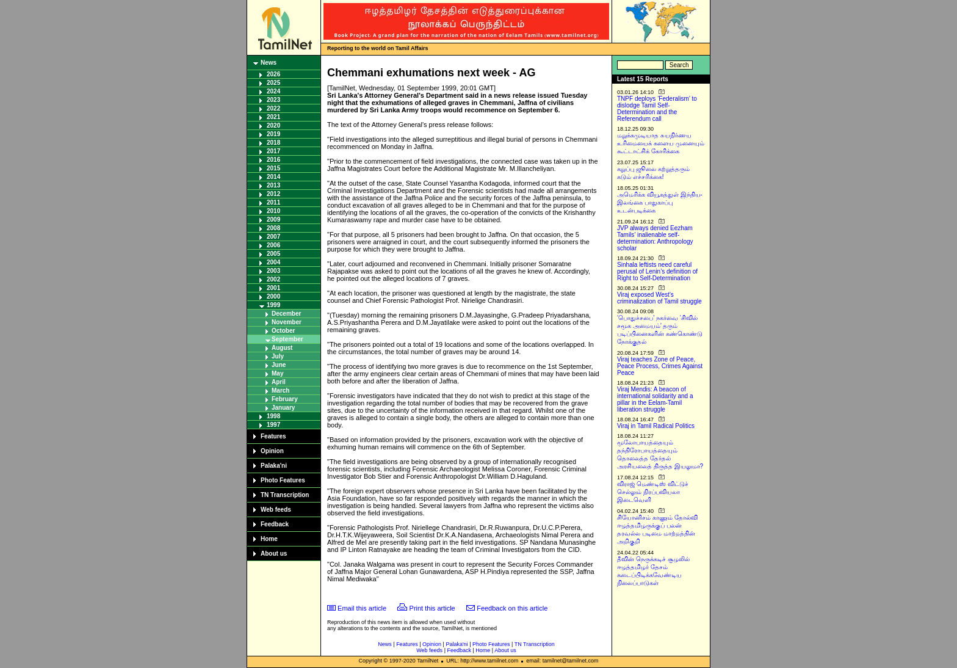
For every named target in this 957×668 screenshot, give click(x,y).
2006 (273, 245)
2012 (273, 194)
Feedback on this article (512, 608)
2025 (273, 82)
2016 (273, 159)
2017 (273, 151)
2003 (273, 270)
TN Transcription (285, 495)
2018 (273, 142)
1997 (273, 424)
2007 (273, 236)
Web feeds (276, 509)
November (287, 322)
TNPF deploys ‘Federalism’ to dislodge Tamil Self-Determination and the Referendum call (657, 108)
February (285, 399)
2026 (273, 74)
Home (269, 538)
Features (273, 436)
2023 (273, 99)
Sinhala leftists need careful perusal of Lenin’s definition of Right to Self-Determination (657, 271)
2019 (273, 134)
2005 (273, 253)
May (277, 373)
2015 (273, 168)
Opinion (272, 451)
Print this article (432, 608)
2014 (273, 176)
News (268, 62)
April (279, 382)
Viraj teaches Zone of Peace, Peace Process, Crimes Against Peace (659, 366)
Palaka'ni (274, 465)
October (283, 330)
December (286, 313)
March (280, 390)
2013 (273, 185)
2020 (273, 125)
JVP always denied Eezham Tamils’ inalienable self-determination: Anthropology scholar (655, 238)
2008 (273, 228)
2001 (273, 288)
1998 (273, 416)
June (279, 364)
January (283, 407)
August (282, 347)
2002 (273, 279)
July (278, 356)
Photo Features (283, 480)
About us (274, 553)
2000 (273, 296)
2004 (273, 262)
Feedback (275, 524)
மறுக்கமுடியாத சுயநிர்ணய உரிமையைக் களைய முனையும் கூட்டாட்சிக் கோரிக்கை (660, 143)
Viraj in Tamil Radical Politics (656, 426)
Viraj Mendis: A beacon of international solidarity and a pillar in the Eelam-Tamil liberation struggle (655, 399)
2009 (273, 219)
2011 (273, 202)
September (287, 339)
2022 (273, 108)
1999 (273, 305)
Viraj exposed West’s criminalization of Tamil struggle (659, 298)
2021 (273, 117)
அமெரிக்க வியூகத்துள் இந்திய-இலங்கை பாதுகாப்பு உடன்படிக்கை (659, 202)
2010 (273, 211)
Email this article (362, 608)
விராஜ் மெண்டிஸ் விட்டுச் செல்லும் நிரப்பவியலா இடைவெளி (652, 492)
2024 (273, 91)
